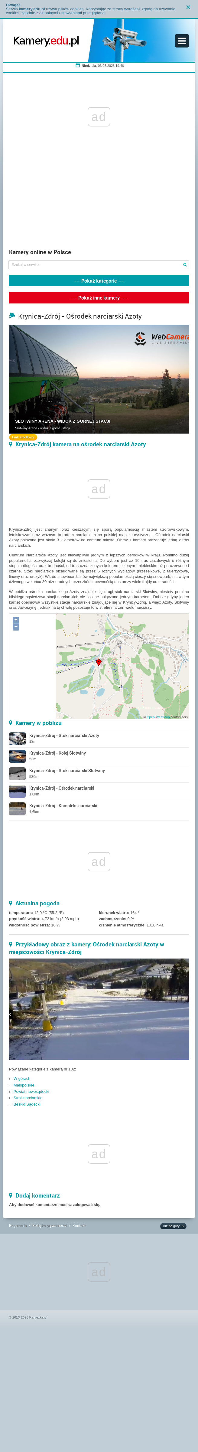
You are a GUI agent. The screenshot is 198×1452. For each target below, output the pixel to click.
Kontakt (79, 1225)
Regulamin (18, 1225)
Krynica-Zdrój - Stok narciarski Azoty (64, 735)
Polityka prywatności (49, 1225)
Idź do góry (171, 1226)
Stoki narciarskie (28, 1098)
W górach (22, 1078)
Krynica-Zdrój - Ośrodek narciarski (61, 788)
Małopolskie (24, 1085)
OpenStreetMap (158, 717)
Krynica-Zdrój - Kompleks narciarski (63, 805)
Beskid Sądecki (27, 1104)
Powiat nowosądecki (31, 1091)
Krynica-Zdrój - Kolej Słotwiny (57, 753)
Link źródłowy (23, 437)
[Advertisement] (99, 200)
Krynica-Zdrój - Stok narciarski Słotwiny (67, 770)
